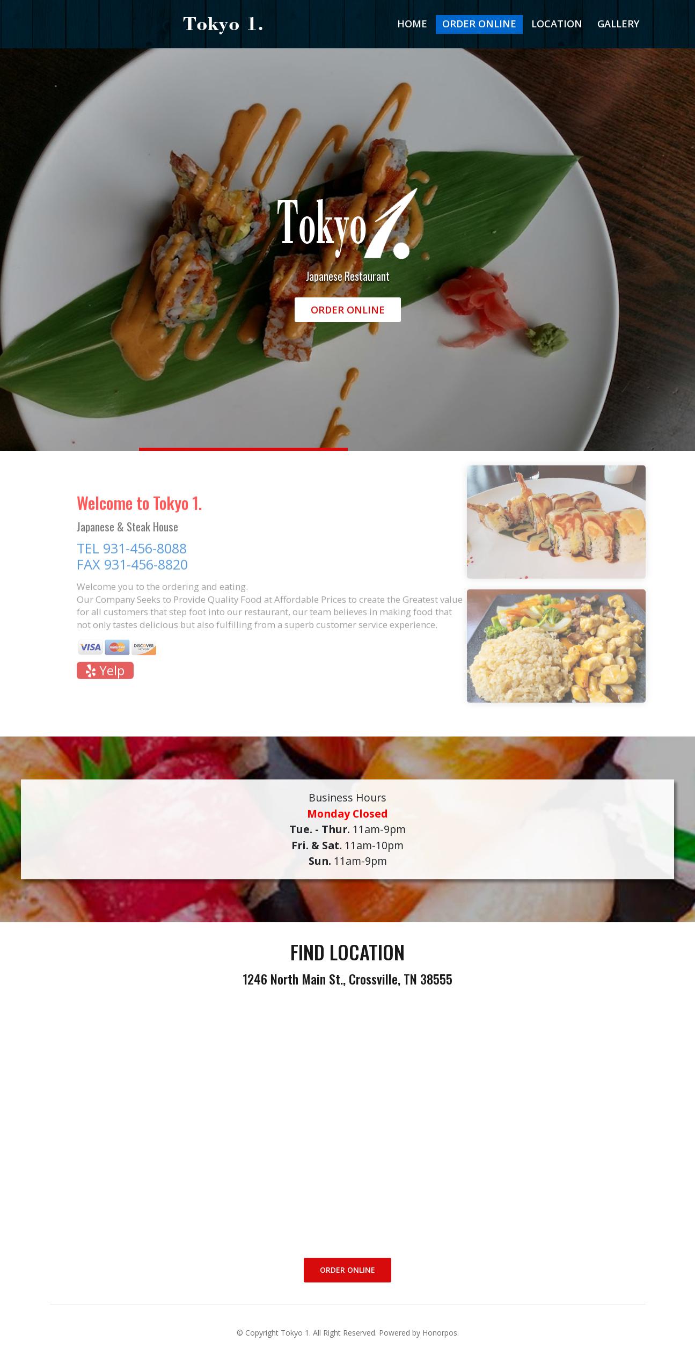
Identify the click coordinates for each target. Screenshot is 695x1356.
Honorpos (439, 1333)
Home (412, 23)
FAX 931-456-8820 (132, 568)
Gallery (618, 23)
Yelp (105, 674)
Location (556, 23)
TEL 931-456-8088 (132, 552)
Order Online (479, 23)
